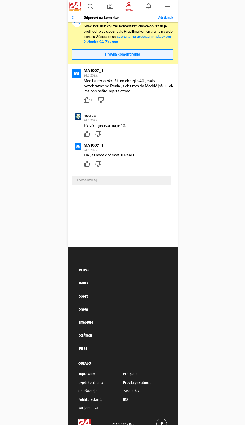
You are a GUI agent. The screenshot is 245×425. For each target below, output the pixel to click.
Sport (83, 296)
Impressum (87, 374)
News (83, 283)
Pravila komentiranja (122, 54)
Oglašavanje (87, 391)
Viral (83, 348)
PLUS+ (84, 270)
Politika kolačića (90, 399)
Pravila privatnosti (137, 382)
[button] (90, 6)
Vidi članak (165, 17)
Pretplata (130, 374)
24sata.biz (131, 391)
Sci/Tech (85, 335)
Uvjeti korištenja (91, 382)
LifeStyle (86, 322)
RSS (125, 399)
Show (83, 309)
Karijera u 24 (88, 408)
